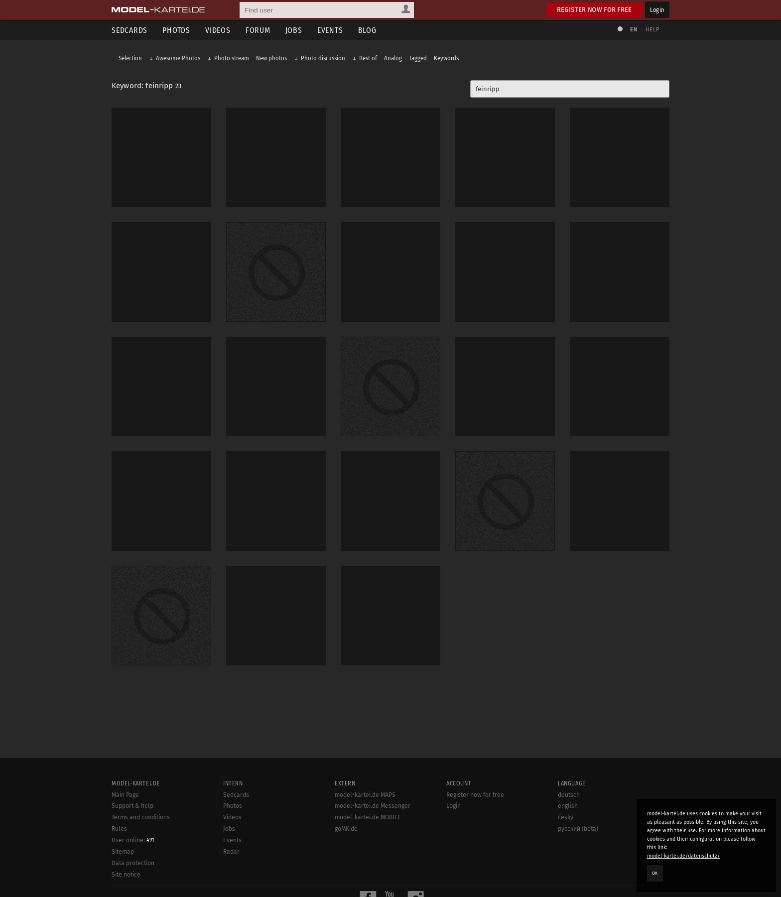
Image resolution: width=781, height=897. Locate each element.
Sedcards (129, 30)
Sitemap (123, 851)
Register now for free (594, 9)
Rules (119, 828)
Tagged (418, 58)
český (565, 817)
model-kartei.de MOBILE (368, 817)
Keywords (446, 58)
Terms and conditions (141, 817)
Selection (130, 58)
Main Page (125, 794)
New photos (271, 58)
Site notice (126, 874)
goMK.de (346, 828)
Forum (258, 30)
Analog (393, 58)
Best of (368, 58)
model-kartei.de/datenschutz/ (683, 856)
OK (655, 873)
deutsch (569, 794)
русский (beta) (578, 828)
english (568, 805)
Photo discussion (323, 58)
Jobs (293, 30)
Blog (367, 30)
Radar (231, 851)
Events (330, 30)
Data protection (133, 863)
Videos (218, 30)
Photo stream (231, 58)
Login (657, 9)
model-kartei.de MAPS (365, 794)
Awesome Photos (178, 58)
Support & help (132, 805)
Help (652, 29)
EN (633, 29)
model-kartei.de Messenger (372, 805)
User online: (133, 840)
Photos (176, 30)
